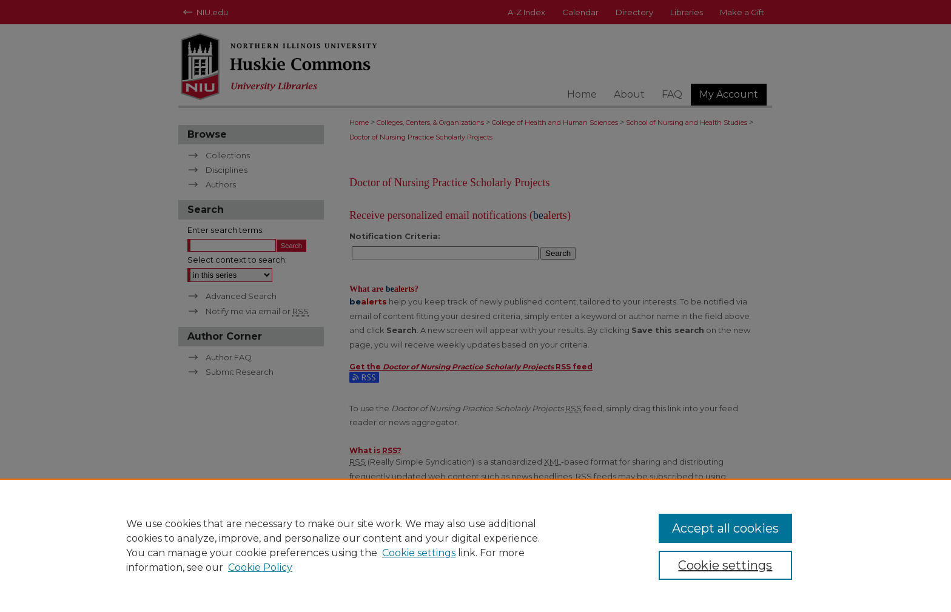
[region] (475, 545)
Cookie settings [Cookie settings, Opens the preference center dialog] (725, 565)
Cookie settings (418, 553)
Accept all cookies (725, 528)
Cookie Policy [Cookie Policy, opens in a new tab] (260, 567)
